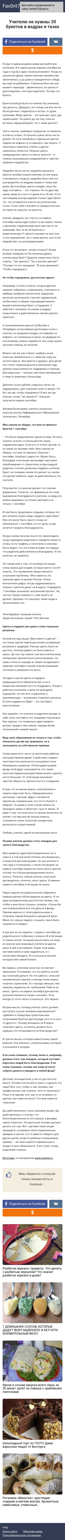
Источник (8, 1158)
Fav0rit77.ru (15, 6)
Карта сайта (10, 1531)
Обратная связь (32, 1531)
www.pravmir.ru (44, 1158)
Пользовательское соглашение (22, 1535)
